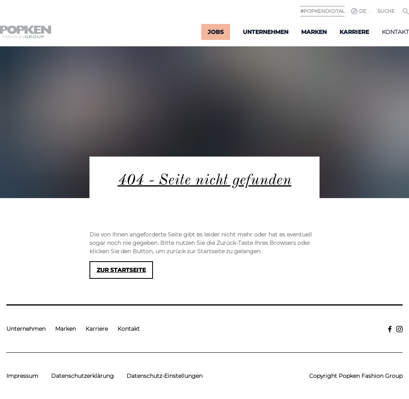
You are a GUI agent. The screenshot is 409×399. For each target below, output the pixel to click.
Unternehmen (265, 32)
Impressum (22, 375)
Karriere (354, 32)
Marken (314, 32)
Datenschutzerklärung (82, 375)
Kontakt (395, 32)
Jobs (216, 32)
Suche (386, 11)
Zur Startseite (121, 270)
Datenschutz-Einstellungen (165, 375)
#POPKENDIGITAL (322, 11)
